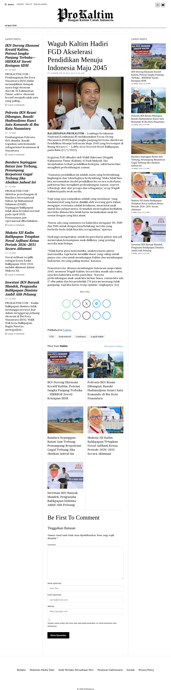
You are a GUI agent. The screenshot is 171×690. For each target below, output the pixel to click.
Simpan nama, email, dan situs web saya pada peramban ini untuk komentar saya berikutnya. (81, 624)
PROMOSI (20, 4)
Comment (51, 544)
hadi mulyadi (65, 336)
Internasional (73, 31)
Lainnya (147, 31)
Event (125, 31)
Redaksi (21, 669)
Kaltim (21, 31)
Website (50, 606)
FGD (51, 336)
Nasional (60, 31)
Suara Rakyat (35, 31)
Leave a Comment (14, 105)
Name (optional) (54, 583)
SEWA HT (28, 4)
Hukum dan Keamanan (110, 31)
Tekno (48, 31)
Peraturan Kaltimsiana (110, 669)
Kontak (131, 669)
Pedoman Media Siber (42, 669)
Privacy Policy (146, 669)
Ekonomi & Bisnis (90, 31)
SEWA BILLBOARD (40, 4)
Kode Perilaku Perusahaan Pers (76, 669)
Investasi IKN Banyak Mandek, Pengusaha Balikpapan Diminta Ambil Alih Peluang (22, 288)
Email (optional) (54, 594)
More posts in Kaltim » (114, 346)
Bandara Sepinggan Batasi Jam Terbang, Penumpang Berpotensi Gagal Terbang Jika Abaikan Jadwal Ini (21, 172)
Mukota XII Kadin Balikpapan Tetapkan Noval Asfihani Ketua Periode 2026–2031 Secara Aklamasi (22, 241)
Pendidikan (136, 31)
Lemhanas (81, 336)
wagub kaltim (97, 336)
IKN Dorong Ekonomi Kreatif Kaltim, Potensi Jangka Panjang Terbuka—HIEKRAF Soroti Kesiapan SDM (22, 55)
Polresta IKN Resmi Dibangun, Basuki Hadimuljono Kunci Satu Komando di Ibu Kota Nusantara (22, 120)
